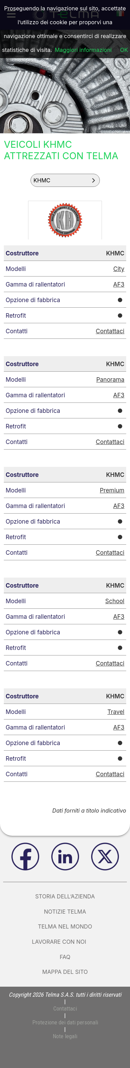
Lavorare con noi (65, 941)
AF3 (118, 284)
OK (124, 49)
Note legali (65, 1036)
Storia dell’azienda (65, 896)
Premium (112, 490)
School (114, 601)
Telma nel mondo (65, 926)
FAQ (65, 956)
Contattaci (110, 331)
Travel (115, 711)
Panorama (110, 379)
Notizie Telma (65, 911)
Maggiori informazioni (83, 49)
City (118, 268)
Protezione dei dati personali (65, 1022)
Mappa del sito (65, 971)
